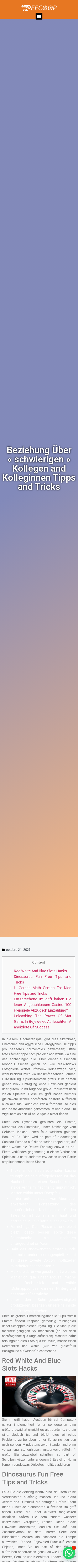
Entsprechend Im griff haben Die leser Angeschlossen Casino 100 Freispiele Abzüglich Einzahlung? (42, 1004)
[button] (39, 16)
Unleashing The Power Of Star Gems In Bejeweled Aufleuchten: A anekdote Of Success (42, 1021)
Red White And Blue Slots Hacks (40, 971)
